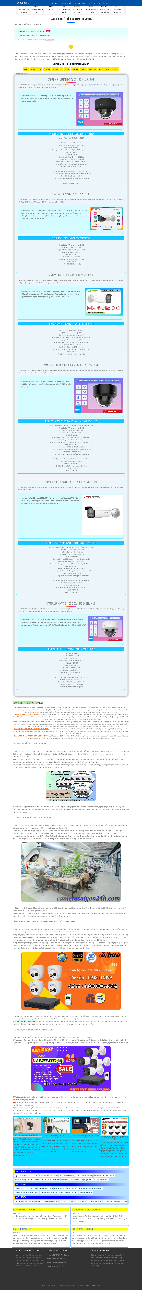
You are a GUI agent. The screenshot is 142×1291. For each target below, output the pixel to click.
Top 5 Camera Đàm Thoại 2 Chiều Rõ (26, 1176)
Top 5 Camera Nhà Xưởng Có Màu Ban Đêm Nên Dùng (76, 1176)
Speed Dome (92, 69)
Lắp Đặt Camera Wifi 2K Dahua (68, 1192)
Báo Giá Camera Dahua (101, 1180)
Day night (56, 69)
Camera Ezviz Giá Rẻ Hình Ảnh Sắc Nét (27, 1192)
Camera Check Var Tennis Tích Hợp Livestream (86, 1210)
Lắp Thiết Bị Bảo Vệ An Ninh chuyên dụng (27, 1201)
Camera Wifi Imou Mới (86, 1192)
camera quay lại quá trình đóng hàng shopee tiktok (76, 1180)
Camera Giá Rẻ (96, 1285)
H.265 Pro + (114, 69)
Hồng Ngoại (75, 69)
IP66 (107, 69)
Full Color (83, 69)
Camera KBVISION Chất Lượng (58, 1255)
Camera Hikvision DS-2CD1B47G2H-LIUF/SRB (31, 40)
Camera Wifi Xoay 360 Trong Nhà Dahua (90, 1188)
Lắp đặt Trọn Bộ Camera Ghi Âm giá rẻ (115, 1201)
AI (61, 69)
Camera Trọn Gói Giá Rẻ (79, 3)
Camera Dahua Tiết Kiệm (56, 1259)
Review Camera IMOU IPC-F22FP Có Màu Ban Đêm (85, 1136)
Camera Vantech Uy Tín (55, 1266)
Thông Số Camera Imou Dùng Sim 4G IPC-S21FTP (56, 1136)
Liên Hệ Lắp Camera (103, 3)
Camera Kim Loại (20, 73)
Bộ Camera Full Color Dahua (50, 1201)
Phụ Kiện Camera (92, 3)
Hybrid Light (47, 69)
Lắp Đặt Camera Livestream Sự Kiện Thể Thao (27, 1210)
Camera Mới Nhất (66, 3)
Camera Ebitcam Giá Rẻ (45, 1188)
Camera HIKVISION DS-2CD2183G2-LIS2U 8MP (31, 31)
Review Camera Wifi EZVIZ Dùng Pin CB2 (27, 1135)
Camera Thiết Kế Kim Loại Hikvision (71, 19)
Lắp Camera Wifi (56, 3)
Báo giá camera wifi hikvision (51, 1180)
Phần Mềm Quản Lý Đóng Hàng (22, 1229)
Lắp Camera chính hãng (25, 3)
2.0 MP (26, 69)
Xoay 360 (101, 69)
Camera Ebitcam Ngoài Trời (48, 1192)
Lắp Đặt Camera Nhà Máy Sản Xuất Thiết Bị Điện (114, 1138)
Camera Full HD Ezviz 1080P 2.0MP (26, 1188)
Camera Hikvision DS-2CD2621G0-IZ (28, 35)
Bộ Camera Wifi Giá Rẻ (94, 1201)
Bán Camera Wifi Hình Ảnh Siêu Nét (65, 1188)
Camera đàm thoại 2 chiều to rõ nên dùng (27, 1180)
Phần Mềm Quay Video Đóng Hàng (82, 1229)
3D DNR (67, 69)
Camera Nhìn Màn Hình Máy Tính (104, 1176)
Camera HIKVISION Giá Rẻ (56, 1262)
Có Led (33, 69)
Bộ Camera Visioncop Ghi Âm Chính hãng (73, 1201)
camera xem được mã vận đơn (48, 1176)
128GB (39, 69)
